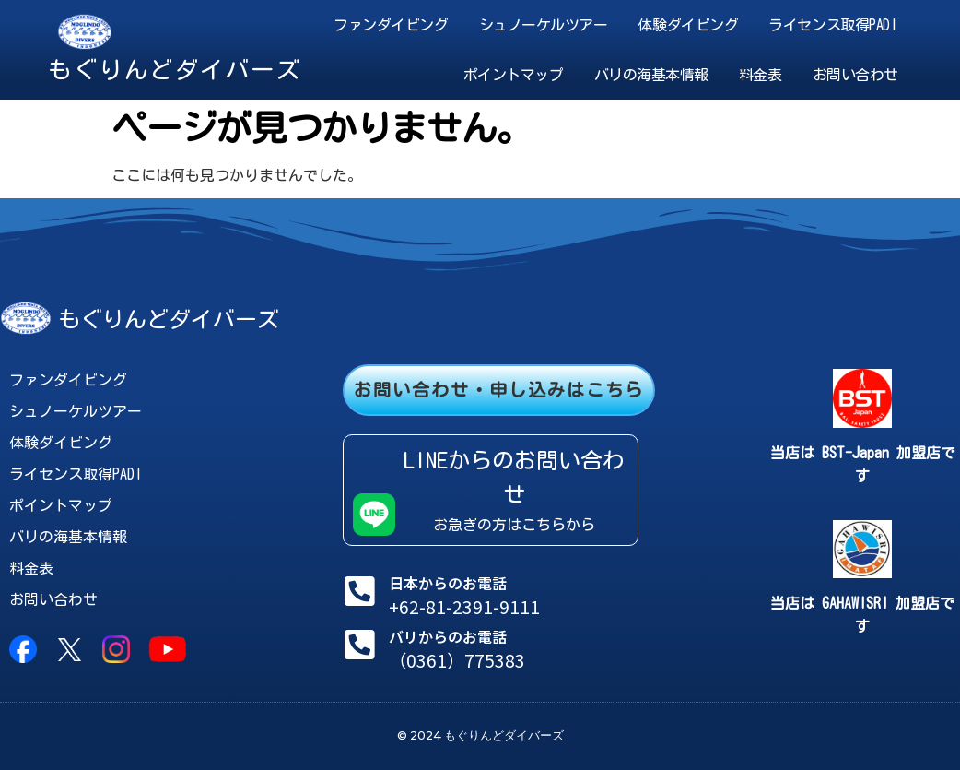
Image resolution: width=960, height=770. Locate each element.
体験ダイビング (688, 25)
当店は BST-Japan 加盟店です (862, 464)
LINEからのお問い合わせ (514, 477)
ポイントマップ (513, 74)
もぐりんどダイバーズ (174, 69)
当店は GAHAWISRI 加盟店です (862, 615)
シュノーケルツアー (543, 25)
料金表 (760, 74)
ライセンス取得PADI (832, 25)
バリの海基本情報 (651, 74)
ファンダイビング (391, 25)
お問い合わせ (855, 74)
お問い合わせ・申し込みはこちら (499, 389)
